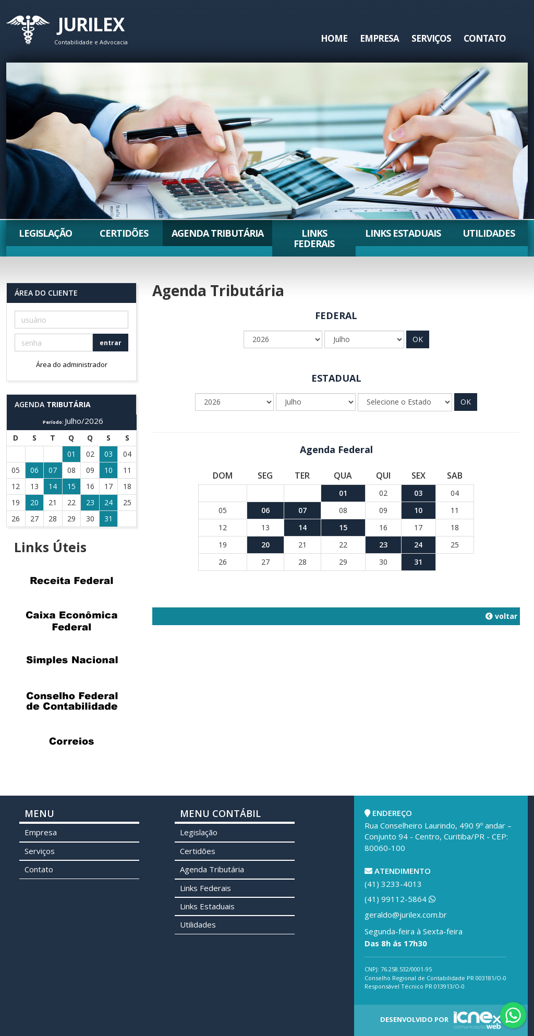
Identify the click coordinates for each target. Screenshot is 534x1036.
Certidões (124, 233)
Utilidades (489, 233)
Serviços (431, 38)
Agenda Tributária (217, 233)
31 (418, 562)
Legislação (45, 233)
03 (418, 493)
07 (302, 510)
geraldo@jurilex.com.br (406, 914)
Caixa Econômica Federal (71, 620)
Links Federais (314, 238)
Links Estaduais (403, 233)
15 (343, 527)
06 (265, 510)
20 (265, 545)
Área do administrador (71, 364)
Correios (71, 741)
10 (418, 510)
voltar (501, 616)
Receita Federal (71, 580)
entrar (111, 342)
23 (383, 545)
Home (334, 38)
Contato (485, 38)
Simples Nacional (71, 660)
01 (343, 493)
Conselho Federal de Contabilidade (71, 700)
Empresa (379, 38)
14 (302, 527)
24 (418, 545)
